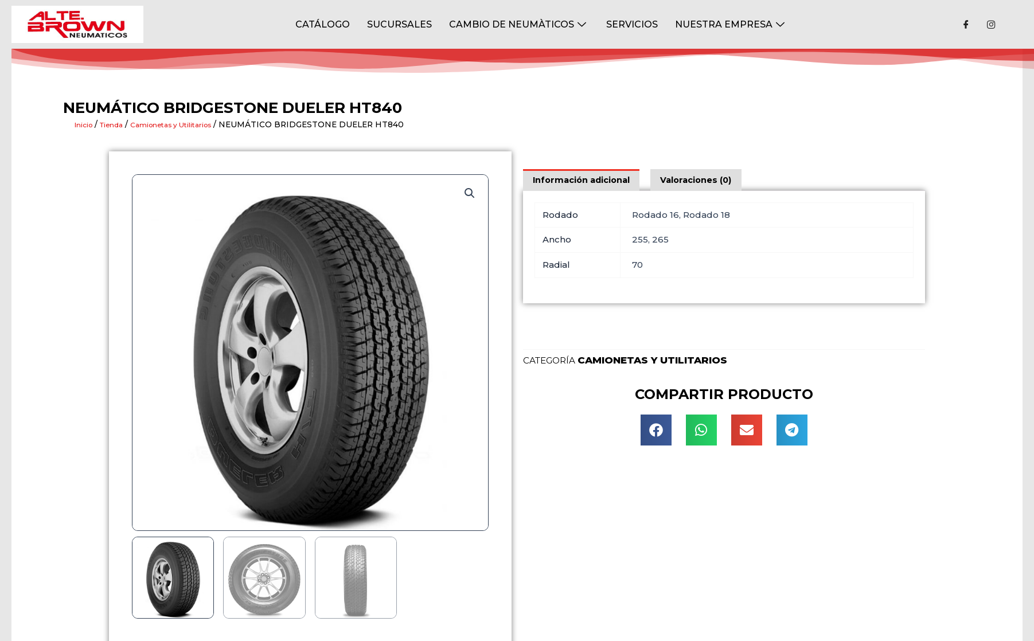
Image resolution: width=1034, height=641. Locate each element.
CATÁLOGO (322, 23)
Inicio (86, 124)
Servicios (632, 23)
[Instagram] (991, 24)
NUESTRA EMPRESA (731, 23)
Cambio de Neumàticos (519, 23)
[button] (656, 431)
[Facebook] (966, 24)
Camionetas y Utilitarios (190, 124)
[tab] (584, 180)
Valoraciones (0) (703, 179)
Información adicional (584, 179)
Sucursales (399, 23)
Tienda (119, 124)
